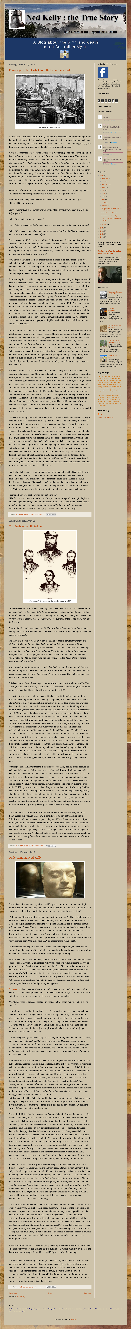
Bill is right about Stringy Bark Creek (114, 341)
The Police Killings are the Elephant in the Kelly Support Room (112, 149)
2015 (102, 234)
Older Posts (87, 1293)
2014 (102, 237)
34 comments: (39, 514)
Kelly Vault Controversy (112, 309)
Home (50, 1293)
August (104, 187)
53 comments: (39, 1287)
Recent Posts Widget (118, 167)
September (105, 184)
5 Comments (106, 154)
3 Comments (106, 133)
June (103, 193)
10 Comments (106, 142)
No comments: (39, 845)
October (104, 181)
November (105, 178)
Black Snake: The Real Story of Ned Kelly (112, 160)
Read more (112, 121)
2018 (102, 176)
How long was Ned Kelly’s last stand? (112, 138)
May (103, 196)
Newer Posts (13, 1293)
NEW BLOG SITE (107, 118)
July (103, 190)
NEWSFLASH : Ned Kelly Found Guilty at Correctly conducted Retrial (112, 128)
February (105, 205)
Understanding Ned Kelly (25, 857)
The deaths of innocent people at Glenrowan (115, 293)
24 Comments (106, 164)
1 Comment (106, 121)
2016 (102, 231)
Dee (101, 414)
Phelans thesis (15, 989)
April (103, 199)
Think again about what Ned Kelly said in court (39, 70)
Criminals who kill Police (25, 526)
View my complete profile (105, 417)
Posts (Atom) (21, 1297)
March (104, 202)
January (104, 224)
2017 (102, 228)
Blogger (73, 1319)
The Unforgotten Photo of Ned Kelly (115, 326)
